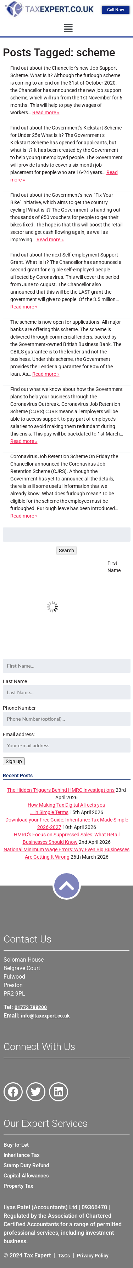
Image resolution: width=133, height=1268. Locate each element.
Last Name (15, 681)
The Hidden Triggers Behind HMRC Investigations (61, 790)
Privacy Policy (93, 1255)
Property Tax (18, 1186)
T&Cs (64, 1255)
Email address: (67, 742)
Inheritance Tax (22, 1155)
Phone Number (19, 708)
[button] (68, 27)
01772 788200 (31, 1007)
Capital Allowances (26, 1175)
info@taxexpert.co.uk (45, 1016)
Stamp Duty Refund (26, 1165)
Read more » (46, 112)
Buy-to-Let (16, 1145)
